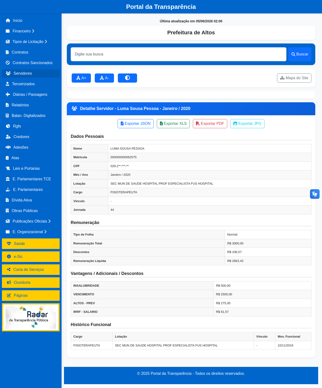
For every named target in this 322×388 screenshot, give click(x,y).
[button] (31, 31)
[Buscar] (178, 54)
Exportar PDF (210, 123)
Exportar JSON (136, 123)
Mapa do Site (294, 78)
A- (104, 78)
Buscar (299, 54)
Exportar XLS (173, 123)
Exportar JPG (247, 123)
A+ (81, 78)
